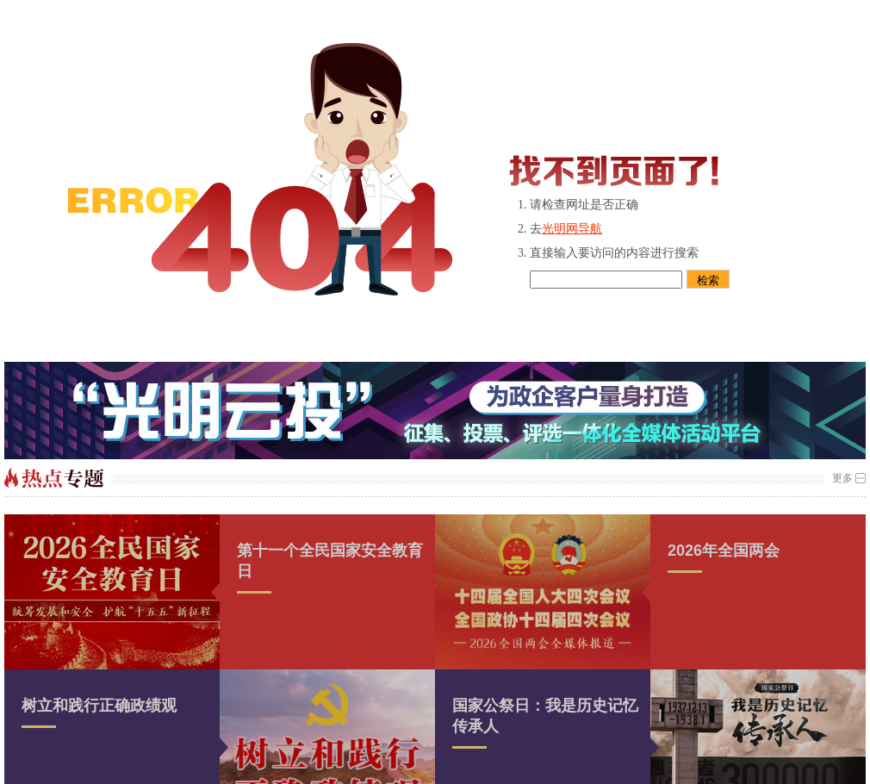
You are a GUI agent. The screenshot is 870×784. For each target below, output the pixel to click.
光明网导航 (572, 228)
